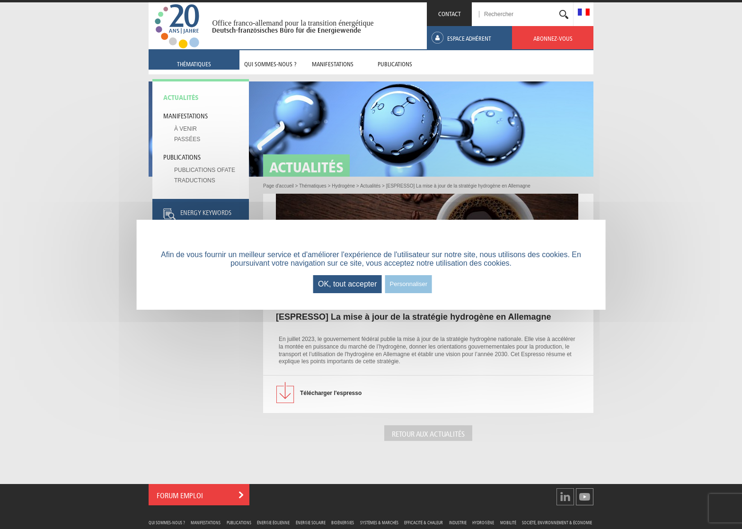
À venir (185, 129)
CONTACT (449, 13)
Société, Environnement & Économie (557, 522)
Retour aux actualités (428, 433)
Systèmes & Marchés (379, 522)
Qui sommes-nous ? (167, 522)
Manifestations (185, 115)
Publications (182, 156)
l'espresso (331, 393)
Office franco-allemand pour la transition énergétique (292, 23)
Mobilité (508, 522)
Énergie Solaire (311, 522)
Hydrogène (483, 522)
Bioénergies (342, 522)
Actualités (181, 97)
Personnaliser (409, 283)
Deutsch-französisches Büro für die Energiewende (286, 30)
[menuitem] (584, 13)
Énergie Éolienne (273, 522)
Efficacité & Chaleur (423, 522)
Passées (187, 139)
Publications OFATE (204, 170)
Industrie (458, 522)
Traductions (194, 180)
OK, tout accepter (347, 284)
